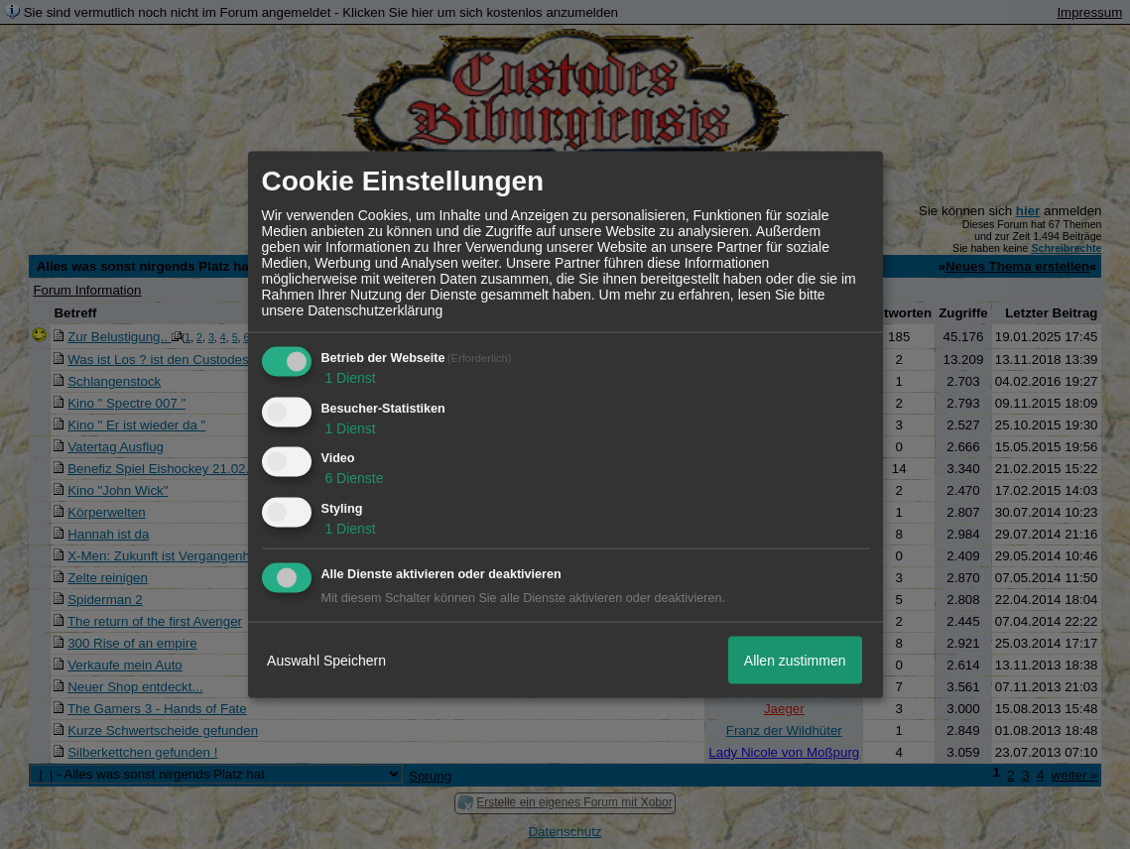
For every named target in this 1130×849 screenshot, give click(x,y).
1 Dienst (348, 377)
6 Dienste (352, 478)
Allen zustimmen (795, 659)
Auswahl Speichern (326, 659)
